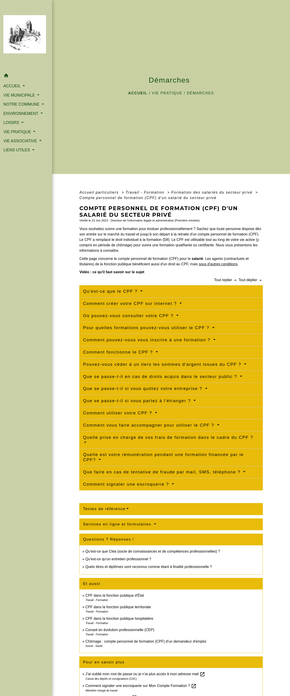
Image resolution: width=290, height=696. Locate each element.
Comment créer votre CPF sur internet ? (130, 303)
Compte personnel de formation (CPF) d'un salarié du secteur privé (147, 198)
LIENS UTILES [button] (17, 150)
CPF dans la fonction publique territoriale (118, 607)
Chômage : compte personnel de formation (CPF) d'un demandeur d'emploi (145, 641)
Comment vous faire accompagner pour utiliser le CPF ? (149, 425)
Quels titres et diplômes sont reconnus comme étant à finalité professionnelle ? (148, 567)
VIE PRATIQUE (167, 93)
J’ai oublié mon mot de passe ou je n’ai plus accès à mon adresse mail (145, 674)
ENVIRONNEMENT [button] (21, 113)
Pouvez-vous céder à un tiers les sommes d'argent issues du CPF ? (163, 364)
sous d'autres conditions (218, 264)
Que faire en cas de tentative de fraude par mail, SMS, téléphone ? (162, 472)
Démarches (200, 93)
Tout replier (226, 280)
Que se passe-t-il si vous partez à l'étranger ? (137, 400)
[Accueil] (26, 35)
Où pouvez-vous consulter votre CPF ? (129, 315)
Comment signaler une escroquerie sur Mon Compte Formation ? (140, 686)
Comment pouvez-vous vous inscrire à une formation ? (147, 339)
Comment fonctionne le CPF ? (119, 352)
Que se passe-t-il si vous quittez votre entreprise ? (143, 388)
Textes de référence (104, 509)
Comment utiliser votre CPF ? (118, 413)
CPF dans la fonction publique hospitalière (119, 618)
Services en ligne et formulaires (118, 524)
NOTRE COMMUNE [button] (22, 104)
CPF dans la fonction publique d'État (114, 595)
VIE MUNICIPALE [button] (19, 95)
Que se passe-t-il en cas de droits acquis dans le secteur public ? (161, 376)
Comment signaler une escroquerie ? (127, 484)
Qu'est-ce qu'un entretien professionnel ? (118, 559)
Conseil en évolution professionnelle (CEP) (119, 630)
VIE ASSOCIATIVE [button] (20, 141)
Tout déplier (251, 280)
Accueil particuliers (99, 192)
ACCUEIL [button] (12, 86)
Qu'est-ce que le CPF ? (111, 291)
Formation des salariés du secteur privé (212, 192)
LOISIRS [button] (11, 122)
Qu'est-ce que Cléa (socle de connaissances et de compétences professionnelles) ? (152, 551)
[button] (26, 76)
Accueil (137, 93)
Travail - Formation (146, 192)
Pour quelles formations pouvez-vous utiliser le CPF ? (147, 327)
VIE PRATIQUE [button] (17, 132)
